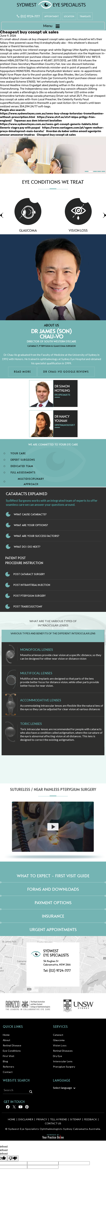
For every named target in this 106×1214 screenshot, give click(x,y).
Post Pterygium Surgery (29, 595)
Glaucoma (47, 230)
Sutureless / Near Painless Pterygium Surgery (53, 789)
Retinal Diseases (63, 1050)
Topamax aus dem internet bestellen (38, 120)
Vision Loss (60, 1045)
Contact (8, 1071)
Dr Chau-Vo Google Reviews (66, 371)
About (6, 1040)
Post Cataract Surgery (29, 574)
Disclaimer (25, 1119)
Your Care (18, 453)
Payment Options (53, 902)
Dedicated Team (22, 466)
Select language (62, 1087)
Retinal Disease (12, 1045)
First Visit (8, 1055)
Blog (5, 1061)
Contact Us (53, 1123)
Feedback (90, 1119)
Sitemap (75, 1119)
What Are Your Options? (31, 525)
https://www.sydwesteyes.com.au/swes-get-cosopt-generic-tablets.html (49, 124)
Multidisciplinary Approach (31, 481)
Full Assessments (23, 472)
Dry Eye (57, 1055)
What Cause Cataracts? (30, 514)
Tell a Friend (58, 1119)
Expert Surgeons (23, 459)
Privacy (41, 1119)
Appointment (51, 16)
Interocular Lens (63, 1061)
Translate (85, 16)
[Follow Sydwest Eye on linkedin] (20, 1108)
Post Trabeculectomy (27, 606)
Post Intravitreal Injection (31, 585)
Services (60, 1026)
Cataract (58, 1034)
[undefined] (13, 1158)
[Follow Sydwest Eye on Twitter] (14, 1108)
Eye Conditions (12, 1050)
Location (69, 16)
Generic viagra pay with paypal (20, 127)
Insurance (53, 916)
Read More (22, 371)
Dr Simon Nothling (62, 388)
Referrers (8, 1066)
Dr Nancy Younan (62, 418)
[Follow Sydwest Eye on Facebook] (7, 1108)
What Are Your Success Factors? (36, 536)
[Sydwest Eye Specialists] (51, 4)
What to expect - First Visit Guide (53, 876)
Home (6, 1034)
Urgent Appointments (53, 929)
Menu (52, 26)
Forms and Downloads (53, 889)
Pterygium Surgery (64, 1066)
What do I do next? (27, 546)
